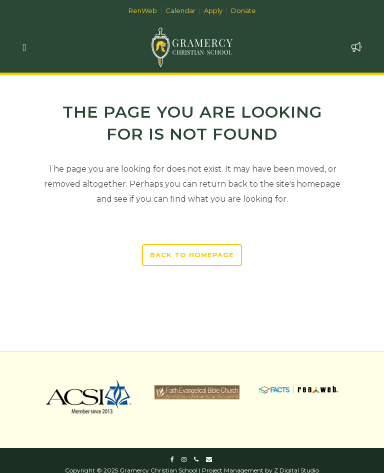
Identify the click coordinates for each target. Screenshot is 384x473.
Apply (213, 11)
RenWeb (142, 11)
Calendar (181, 11)
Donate (243, 11)
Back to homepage (192, 255)
